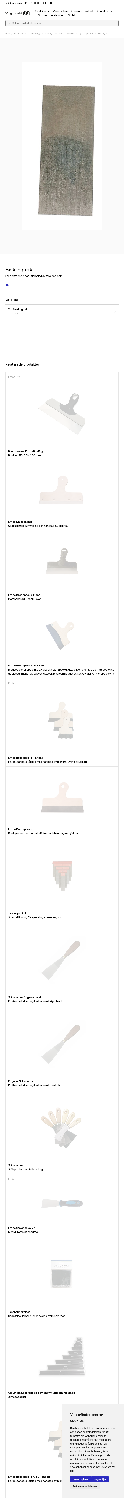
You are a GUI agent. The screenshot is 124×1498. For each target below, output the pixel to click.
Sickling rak (103, 33)
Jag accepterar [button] (80, 1479)
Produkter (42, 11)
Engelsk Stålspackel (21, 1081)
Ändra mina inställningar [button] (85, 1486)
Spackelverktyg (74, 33)
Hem (7, 33)
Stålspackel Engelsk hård (24, 997)
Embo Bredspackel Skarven (26, 665)
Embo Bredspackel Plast (24, 594)
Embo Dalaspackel (20, 521)
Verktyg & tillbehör (53, 33)
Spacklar (89, 33)
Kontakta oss (105, 11)
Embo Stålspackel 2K (21, 1227)
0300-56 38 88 (43, 2)
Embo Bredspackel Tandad (25, 757)
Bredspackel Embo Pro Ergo (26, 451)
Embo (11, 683)
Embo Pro (14, 376)
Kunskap (76, 11)
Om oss (42, 15)
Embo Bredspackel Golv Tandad (29, 1476)
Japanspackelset (19, 1311)
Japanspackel (17, 913)
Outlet (71, 15)
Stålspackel (15, 1165)
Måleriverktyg (34, 33)
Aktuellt (89, 11)
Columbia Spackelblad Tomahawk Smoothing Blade (41, 1392)
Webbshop (57, 15)
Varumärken (60, 11)
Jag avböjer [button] (100, 1479)
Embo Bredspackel (20, 829)
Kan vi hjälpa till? (18, 2)
